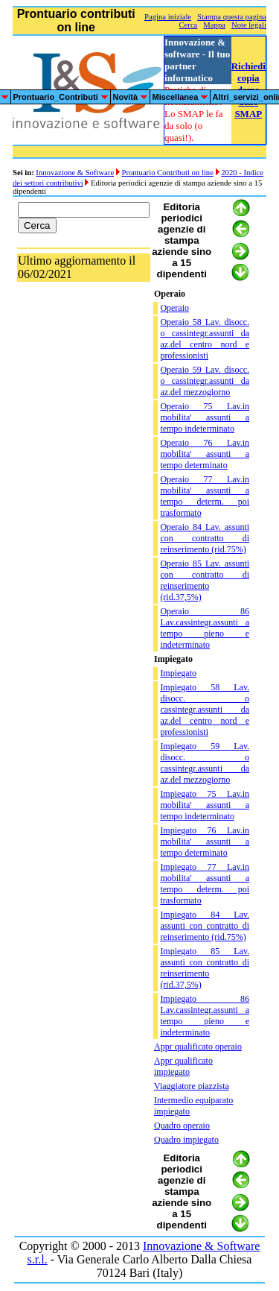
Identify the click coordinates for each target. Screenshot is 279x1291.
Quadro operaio (182, 1125)
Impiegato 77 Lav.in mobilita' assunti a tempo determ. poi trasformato (204, 884)
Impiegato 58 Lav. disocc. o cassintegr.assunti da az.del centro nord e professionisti (204, 709)
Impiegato (178, 673)
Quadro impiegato (186, 1139)
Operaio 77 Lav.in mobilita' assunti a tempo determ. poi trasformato (204, 496)
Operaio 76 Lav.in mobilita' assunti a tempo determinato (204, 454)
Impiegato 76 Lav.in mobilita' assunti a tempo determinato (204, 841)
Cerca (188, 25)
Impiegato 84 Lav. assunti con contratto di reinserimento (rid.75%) (204, 925)
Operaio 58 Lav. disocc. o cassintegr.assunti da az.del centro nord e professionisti (204, 339)
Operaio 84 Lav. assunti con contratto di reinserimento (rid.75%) (204, 538)
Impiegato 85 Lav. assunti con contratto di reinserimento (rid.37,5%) (204, 968)
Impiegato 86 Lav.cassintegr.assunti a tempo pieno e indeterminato (204, 1016)
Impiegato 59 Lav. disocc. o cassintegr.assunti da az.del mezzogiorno (204, 763)
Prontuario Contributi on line (167, 172)
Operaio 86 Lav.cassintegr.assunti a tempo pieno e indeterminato (204, 628)
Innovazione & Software (75, 172)
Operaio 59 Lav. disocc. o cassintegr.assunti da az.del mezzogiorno (204, 380)
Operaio (174, 308)
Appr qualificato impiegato (183, 1066)
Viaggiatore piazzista (191, 1086)
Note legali (248, 25)
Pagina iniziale (167, 17)
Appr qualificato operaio (198, 1046)
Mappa (214, 25)
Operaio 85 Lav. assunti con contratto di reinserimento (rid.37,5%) (204, 580)
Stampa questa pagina (231, 17)
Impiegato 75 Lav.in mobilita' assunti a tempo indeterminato (204, 805)
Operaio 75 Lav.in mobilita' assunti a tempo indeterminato (204, 417)
